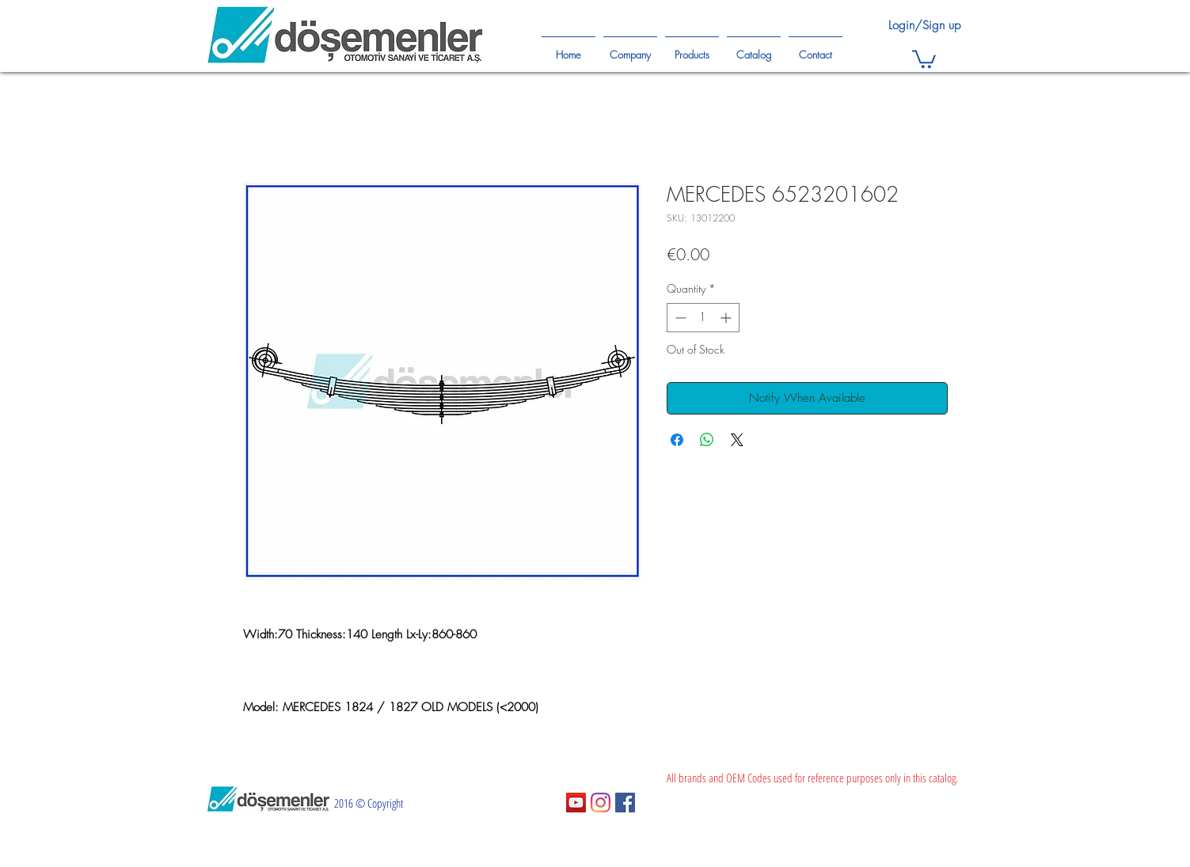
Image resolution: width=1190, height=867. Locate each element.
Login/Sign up (924, 25)
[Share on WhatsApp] (707, 439)
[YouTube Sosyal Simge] (576, 802)
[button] (924, 58)
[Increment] (727, 317)
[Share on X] (737, 439)
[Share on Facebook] (676, 439)
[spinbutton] (703, 317)
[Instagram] (600, 802)
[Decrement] (679, 317)
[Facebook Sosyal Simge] (625, 802)
